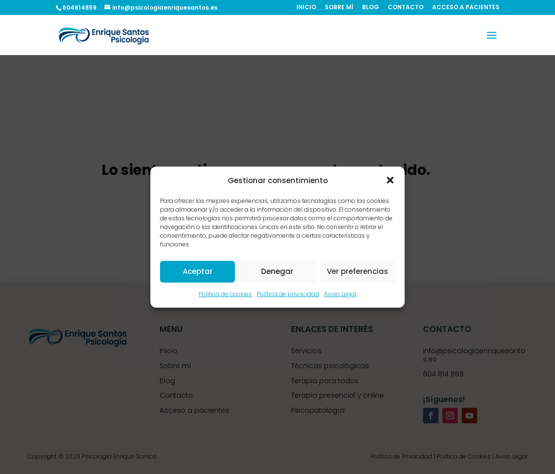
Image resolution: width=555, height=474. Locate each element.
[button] (390, 180)
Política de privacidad (288, 294)
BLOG (370, 7)
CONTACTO (406, 7)
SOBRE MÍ (339, 7)
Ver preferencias (357, 271)
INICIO (306, 7)
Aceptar (198, 271)
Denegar (277, 271)
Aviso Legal (340, 294)
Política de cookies (225, 294)
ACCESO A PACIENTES (465, 7)
